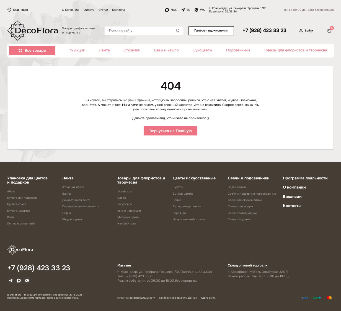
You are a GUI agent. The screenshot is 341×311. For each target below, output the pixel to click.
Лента (104, 50)
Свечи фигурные (239, 219)
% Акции (77, 50)
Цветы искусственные (194, 178)
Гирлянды (179, 213)
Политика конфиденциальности (136, 299)
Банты (66, 193)
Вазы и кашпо (166, 50)
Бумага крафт (16, 204)
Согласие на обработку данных (178, 299)
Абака (11, 191)
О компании (294, 187)
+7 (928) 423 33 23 (264, 30)
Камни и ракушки (129, 211)
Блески (122, 198)
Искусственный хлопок (189, 219)
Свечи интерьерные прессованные (252, 193)
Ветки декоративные (187, 206)
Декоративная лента (76, 200)
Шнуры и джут (72, 219)
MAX (171, 10)
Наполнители (126, 223)
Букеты (178, 187)
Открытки (131, 50)
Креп (10, 217)
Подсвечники (238, 50)
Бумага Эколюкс (18, 211)
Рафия (66, 213)
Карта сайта (208, 299)
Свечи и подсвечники (249, 178)
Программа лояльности (305, 178)
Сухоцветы (202, 50)
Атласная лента (73, 187)
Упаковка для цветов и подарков (27, 180)
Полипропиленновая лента (80, 206)
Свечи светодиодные (242, 213)
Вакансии (292, 196)
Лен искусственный (21, 223)
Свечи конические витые (245, 200)
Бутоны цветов (183, 193)
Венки (177, 200)
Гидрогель (124, 204)
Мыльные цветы (128, 217)
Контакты (118, 10)
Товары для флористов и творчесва (295, 50)
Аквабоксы (124, 191)
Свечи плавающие (240, 206)
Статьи (103, 10)
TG (185, 10)
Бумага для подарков (22, 198)
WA (199, 10)
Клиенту (88, 10)
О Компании (70, 10)
